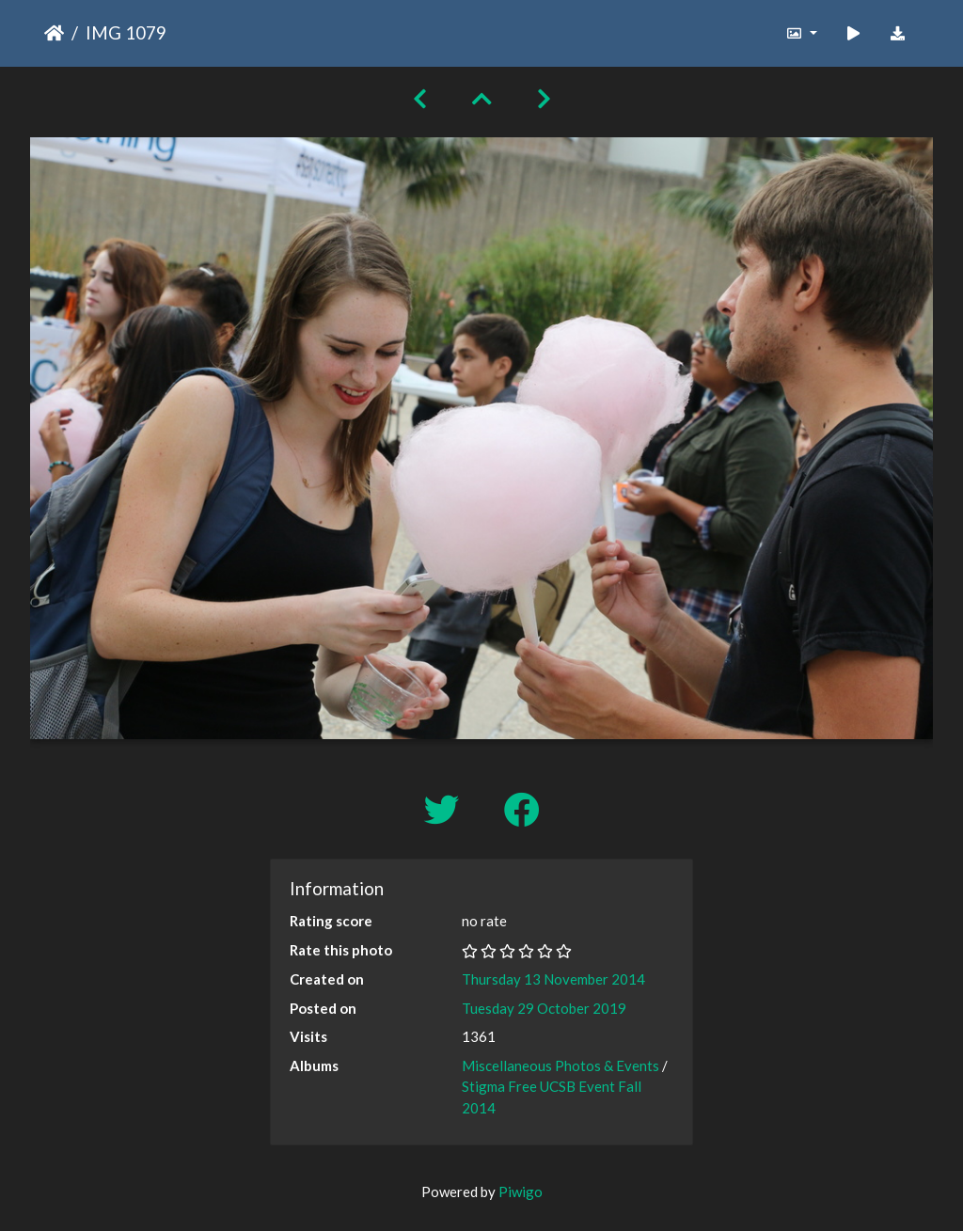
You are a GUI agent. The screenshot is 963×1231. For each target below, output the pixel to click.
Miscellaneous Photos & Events (560, 1065)
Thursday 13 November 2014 (553, 979)
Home (54, 33)
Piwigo (520, 1191)
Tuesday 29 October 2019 (544, 1008)
